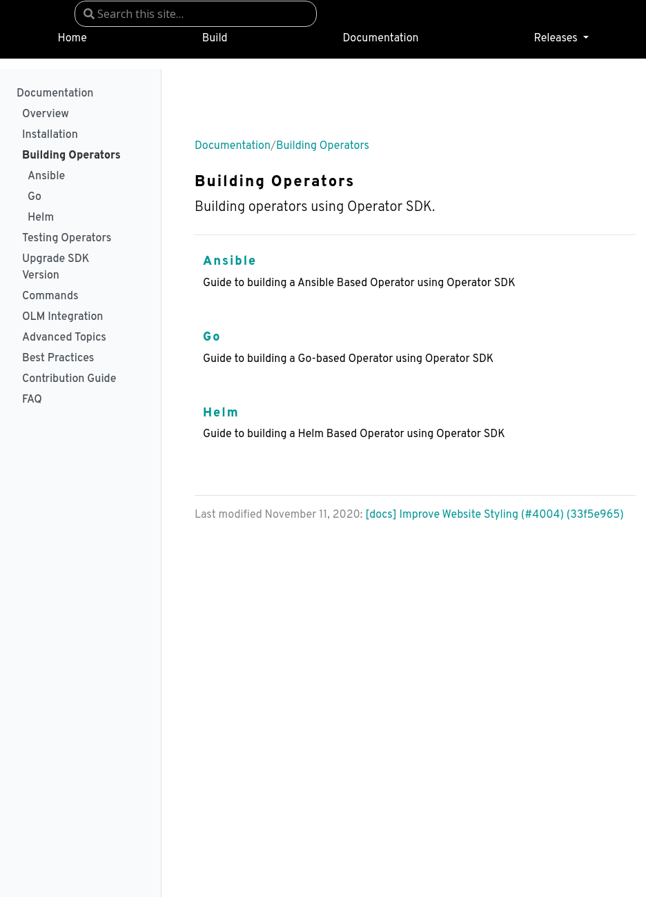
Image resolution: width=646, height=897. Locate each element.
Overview (45, 114)
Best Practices (58, 358)
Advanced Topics (64, 338)
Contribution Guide (69, 379)
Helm (41, 218)
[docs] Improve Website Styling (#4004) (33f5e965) (494, 515)
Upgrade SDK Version (56, 267)
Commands (50, 296)
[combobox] (196, 14)
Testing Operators (66, 238)
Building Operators (71, 156)
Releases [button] (557, 39)
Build (215, 39)
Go (34, 197)
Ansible (46, 176)
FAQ (32, 400)
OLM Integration (62, 317)
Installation (50, 135)
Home (71, 39)
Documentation (381, 39)
